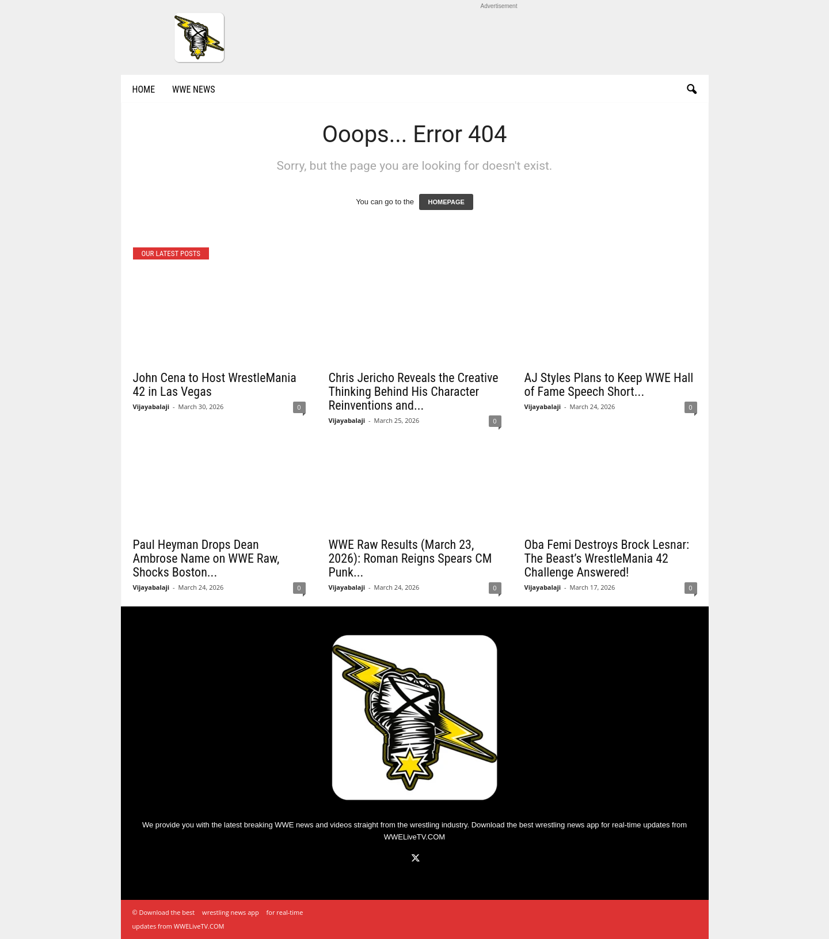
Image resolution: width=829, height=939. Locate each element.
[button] (691, 89)
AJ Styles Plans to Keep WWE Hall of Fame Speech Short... (609, 385)
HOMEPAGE (446, 202)
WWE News (193, 89)
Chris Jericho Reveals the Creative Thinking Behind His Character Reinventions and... (414, 392)
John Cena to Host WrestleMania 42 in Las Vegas (214, 385)
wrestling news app (567, 824)
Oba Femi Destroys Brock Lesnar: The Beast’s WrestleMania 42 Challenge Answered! (607, 558)
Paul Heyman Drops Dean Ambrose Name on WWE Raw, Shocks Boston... (206, 558)
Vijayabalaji (151, 406)
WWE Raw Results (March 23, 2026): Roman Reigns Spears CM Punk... (410, 558)
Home (143, 89)
